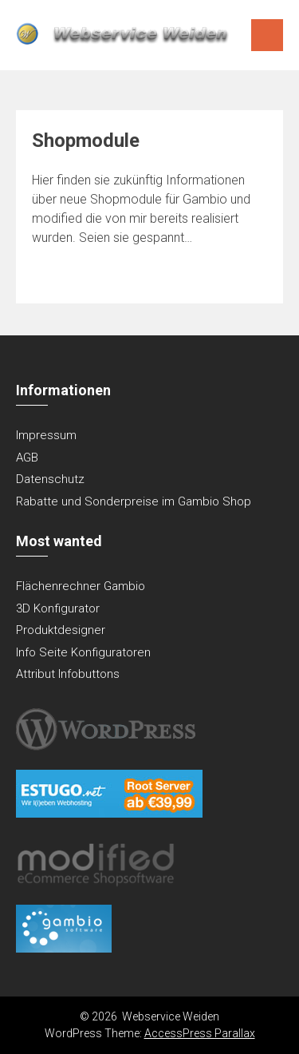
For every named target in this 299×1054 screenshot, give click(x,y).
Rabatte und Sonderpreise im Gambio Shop (133, 501)
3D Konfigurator (58, 608)
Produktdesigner (60, 630)
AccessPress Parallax (199, 1033)
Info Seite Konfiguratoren (83, 652)
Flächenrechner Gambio (80, 586)
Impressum (46, 435)
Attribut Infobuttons (68, 674)
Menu (267, 35)
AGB (27, 457)
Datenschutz (50, 479)
